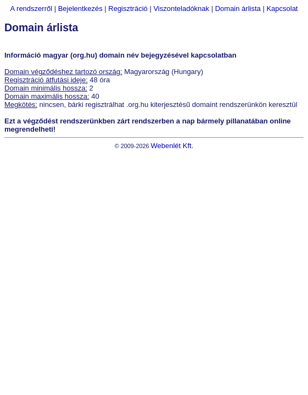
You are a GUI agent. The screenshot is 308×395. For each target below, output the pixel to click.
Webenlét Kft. (171, 146)
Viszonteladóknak (181, 8)
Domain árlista (238, 8)
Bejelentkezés (80, 8)
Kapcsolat (282, 8)
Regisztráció (128, 8)
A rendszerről (31, 8)
